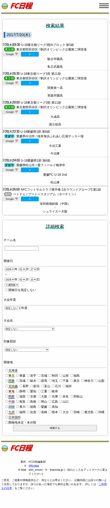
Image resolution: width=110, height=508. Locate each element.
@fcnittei (34, 465)
